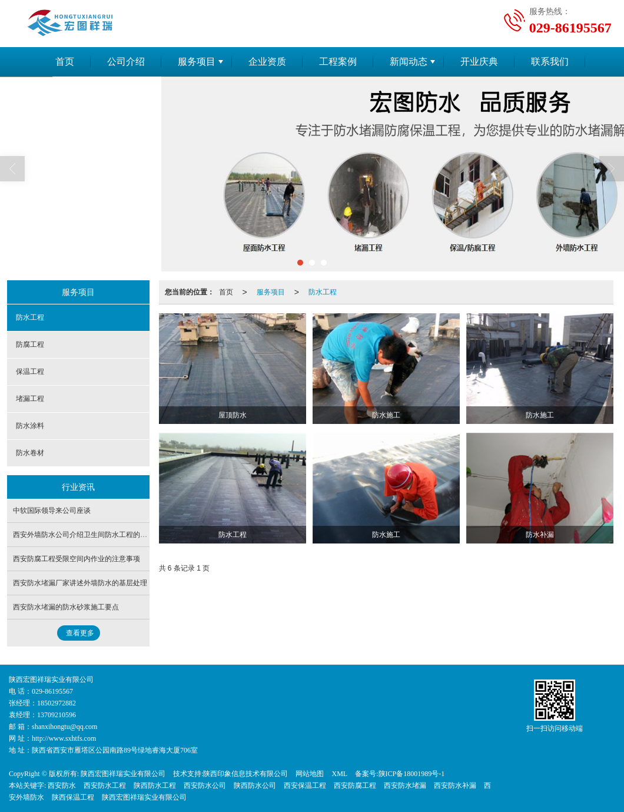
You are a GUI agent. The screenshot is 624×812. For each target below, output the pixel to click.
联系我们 (550, 62)
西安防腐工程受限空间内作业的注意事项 (76, 559)
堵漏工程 (30, 399)
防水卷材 (30, 453)
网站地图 (310, 774)
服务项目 (196, 62)
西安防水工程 (105, 785)
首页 (64, 62)
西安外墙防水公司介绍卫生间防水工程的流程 (83, 535)
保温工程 (30, 371)
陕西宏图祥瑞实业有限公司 (123, 774)
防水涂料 (30, 426)
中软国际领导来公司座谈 (52, 510)
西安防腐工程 (355, 785)
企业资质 (267, 62)
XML (339, 774)
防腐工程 (30, 344)
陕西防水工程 (155, 785)
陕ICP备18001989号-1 (412, 774)
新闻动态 (408, 62)
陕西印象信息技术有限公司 (245, 774)
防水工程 (322, 292)
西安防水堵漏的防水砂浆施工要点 (66, 607)
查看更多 (80, 633)
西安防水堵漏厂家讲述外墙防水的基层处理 (80, 583)
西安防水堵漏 (405, 785)
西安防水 (62, 785)
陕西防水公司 (255, 785)
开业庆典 (479, 62)
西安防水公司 (205, 785)
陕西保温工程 (73, 797)
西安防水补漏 (455, 785)
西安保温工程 (305, 785)
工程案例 (338, 62)
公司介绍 (126, 62)
